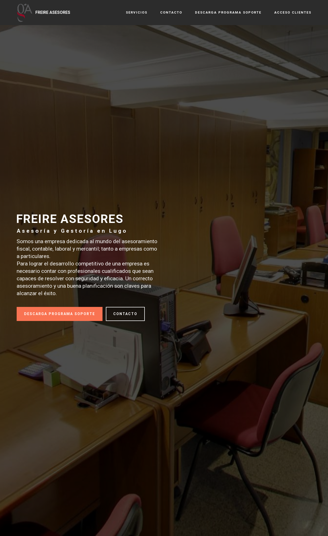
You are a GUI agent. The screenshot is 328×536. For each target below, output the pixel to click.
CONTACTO (171, 12)
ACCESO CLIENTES (292, 12)
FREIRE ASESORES (52, 12)
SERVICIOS (136, 12)
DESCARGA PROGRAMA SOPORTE (228, 12)
